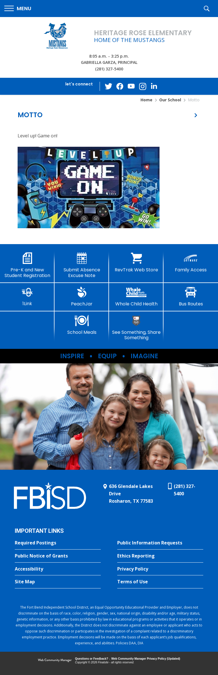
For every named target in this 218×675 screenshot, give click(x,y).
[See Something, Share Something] (136, 328)
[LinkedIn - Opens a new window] (154, 86)
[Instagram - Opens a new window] (142, 86)
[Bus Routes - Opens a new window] (190, 296)
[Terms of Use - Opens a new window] (160, 581)
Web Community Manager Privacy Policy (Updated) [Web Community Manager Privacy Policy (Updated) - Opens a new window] (145, 658)
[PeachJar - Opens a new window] (81, 296)
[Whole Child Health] (136, 296)
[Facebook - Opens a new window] (120, 86)
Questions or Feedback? (91, 658)
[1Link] (27, 296)
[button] (17, 9)
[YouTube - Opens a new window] (131, 86)
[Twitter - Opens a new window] (108, 86)
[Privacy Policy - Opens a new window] (160, 569)
